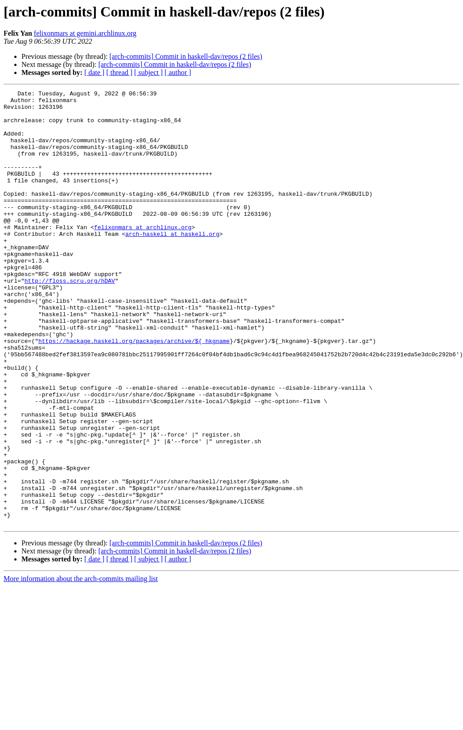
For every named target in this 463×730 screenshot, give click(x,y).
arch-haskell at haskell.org (172, 263)
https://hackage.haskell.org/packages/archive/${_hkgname (134, 392)
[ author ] (178, 72)
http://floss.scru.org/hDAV (70, 319)
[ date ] (94, 72)
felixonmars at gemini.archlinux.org (85, 33)
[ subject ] (148, 72)
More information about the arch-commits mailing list (81, 665)
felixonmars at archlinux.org (142, 255)
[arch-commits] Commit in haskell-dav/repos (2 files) (185, 56)
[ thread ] (119, 72)
